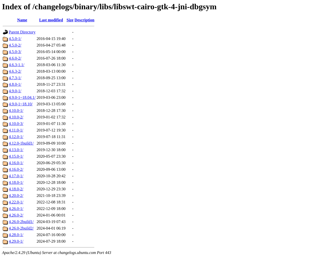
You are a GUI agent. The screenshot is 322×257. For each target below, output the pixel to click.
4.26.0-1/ (16, 208)
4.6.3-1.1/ (16, 65)
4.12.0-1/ (16, 137)
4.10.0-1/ (16, 110)
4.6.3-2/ (15, 71)
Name (22, 20)
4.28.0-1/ (16, 235)
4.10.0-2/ (16, 117)
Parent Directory (22, 32)
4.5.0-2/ (15, 45)
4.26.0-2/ (16, 215)
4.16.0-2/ (16, 169)
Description (84, 20)
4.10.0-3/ (16, 123)
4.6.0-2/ (15, 58)
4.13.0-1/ (16, 150)
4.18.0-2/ (16, 189)
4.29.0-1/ (16, 241)
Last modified (51, 20)
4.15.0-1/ (16, 156)
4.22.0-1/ (16, 202)
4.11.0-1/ (16, 130)
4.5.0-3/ (15, 52)
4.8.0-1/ (15, 84)
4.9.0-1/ (15, 91)
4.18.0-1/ (16, 182)
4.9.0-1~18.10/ (20, 104)
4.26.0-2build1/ (21, 222)
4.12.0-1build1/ (21, 143)
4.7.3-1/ (15, 78)
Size (70, 20)
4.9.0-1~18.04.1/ (22, 97)
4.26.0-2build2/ (21, 228)
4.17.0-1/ (16, 176)
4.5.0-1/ (15, 38)
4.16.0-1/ (16, 163)
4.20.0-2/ (16, 195)
